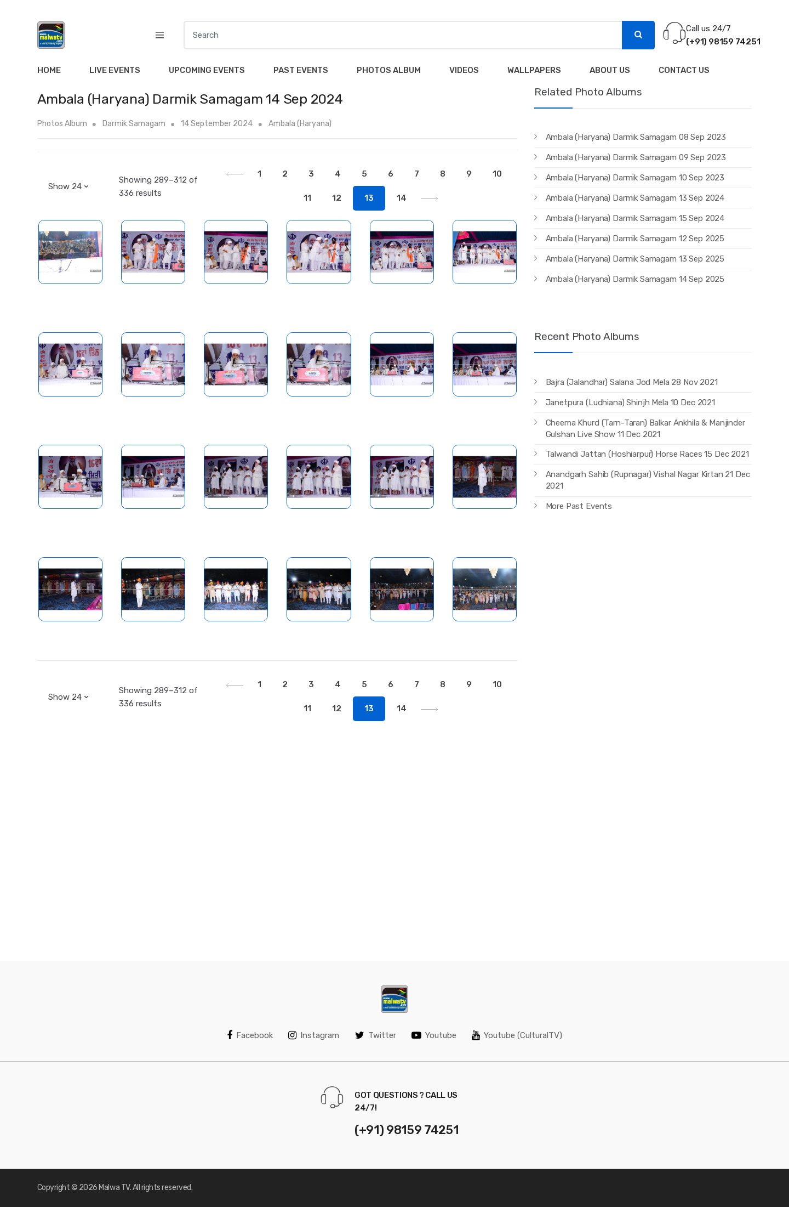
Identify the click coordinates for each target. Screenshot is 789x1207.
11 (307, 198)
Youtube (433, 1035)
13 (369, 198)
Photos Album (389, 70)
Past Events (300, 70)
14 (402, 198)
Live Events (114, 70)
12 (336, 198)
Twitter (375, 1035)
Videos (464, 70)
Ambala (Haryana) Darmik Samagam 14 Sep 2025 (635, 279)
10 (497, 174)
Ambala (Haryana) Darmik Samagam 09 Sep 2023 (636, 157)
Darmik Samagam (133, 123)
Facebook (250, 1035)
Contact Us (684, 70)
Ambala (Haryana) (299, 123)
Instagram (313, 1035)
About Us (610, 70)
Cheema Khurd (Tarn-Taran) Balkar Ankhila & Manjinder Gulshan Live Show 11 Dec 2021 (645, 428)
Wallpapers (534, 70)
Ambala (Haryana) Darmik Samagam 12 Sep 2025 (635, 238)
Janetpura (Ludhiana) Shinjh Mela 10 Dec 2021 (630, 402)
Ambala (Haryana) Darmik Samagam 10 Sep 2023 (635, 178)
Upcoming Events (207, 70)
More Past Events (579, 506)
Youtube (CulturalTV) (517, 1035)
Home (49, 70)
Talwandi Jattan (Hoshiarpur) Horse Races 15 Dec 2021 (647, 454)
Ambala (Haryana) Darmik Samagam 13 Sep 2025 (635, 259)
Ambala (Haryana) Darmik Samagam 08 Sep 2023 (636, 137)
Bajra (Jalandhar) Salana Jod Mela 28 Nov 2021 (632, 382)
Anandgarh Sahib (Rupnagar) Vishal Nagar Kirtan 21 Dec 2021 (648, 480)
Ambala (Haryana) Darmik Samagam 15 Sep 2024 (635, 218)
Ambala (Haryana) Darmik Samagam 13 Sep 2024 (635, 198)
